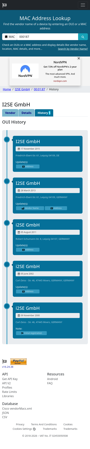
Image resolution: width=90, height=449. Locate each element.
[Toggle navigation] (83, 5)
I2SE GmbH (22, 89)
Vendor (10, 113)
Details (26, 113)
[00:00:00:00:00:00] (47, 36)
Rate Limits (9, 392)
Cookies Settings (24, 429)
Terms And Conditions (44, 424)
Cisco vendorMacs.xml (17, 408)
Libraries (8, 396)
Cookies (68, 424)
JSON (5, 413)
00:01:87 (39, 89)
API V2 (6, 383)
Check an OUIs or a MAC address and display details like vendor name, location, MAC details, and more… (45, 47)
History (44, 113)
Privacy (20, 424)
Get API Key (10, 379)
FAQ (49, 383)
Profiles (7, 387)
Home (7, 89)
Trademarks (50, 428)
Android (52, 379)
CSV (4, 417)
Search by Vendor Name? (73, 48)
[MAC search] (83, 36)
